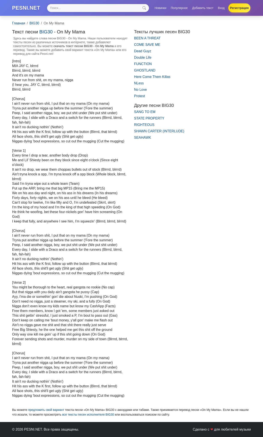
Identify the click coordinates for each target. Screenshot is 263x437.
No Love (140, 89)
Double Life (143, 57)
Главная (18, 23)
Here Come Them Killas (152, 77)
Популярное (179, 8)
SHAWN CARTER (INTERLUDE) (159, 131)
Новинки (160, 8)
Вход (221, 8)
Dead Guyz (142, 51)
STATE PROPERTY (149, 118)
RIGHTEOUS (144, 125)
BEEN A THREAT (147, 38)
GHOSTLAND (145, 70)
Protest (139, 96)
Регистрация (239, 8)
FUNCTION (143, 64)
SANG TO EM (145, 112)
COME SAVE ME (147, 44)
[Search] (98, 8)
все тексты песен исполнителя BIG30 (88, 414)
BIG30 (34, 23)
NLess (139, 83)
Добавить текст (203, 8)
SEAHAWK (142, 137)
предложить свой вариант (46, 410)
